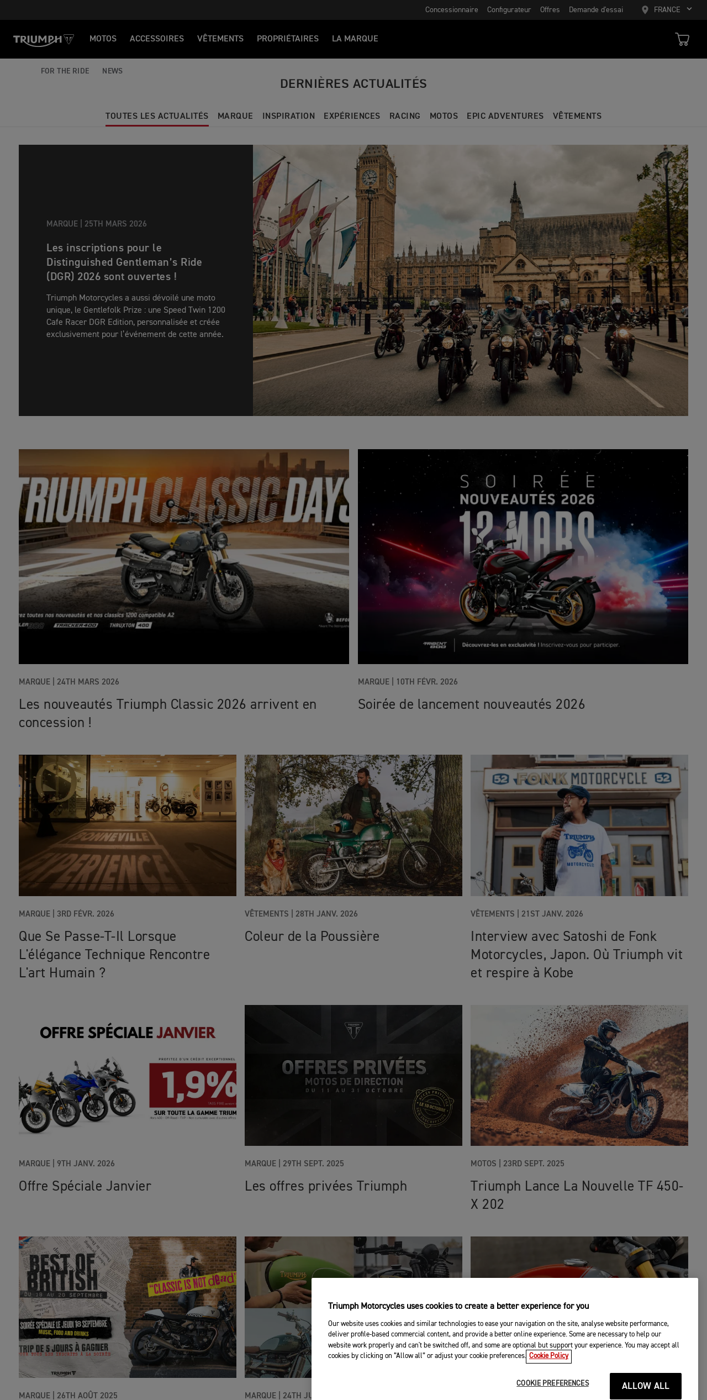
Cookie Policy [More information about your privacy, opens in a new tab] (548, 1369)
